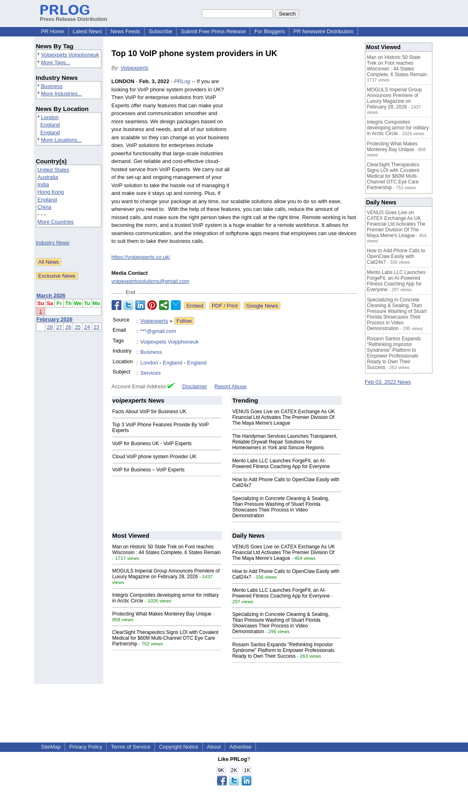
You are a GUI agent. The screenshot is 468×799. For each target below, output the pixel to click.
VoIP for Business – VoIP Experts (148, 470)
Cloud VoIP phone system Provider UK (154, 456)
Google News (262, 306)
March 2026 (50, 295)
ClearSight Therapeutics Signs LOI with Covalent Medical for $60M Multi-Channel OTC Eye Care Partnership (165, 638)
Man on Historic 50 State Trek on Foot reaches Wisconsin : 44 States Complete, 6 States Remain (166, 549)
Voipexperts (134, 68)
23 (96, 327)
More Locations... (61, 140)
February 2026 (54, 319)
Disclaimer (194, 386)
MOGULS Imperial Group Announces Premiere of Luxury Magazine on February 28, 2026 (166, 573)
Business (52, 86)
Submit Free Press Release (213, 31)
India (43, 184)
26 (68, 327)
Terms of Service (130, 747)
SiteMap (51, 747)
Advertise (240, 747)
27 (59, 327)
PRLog (182, 81)
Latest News (87, 31)
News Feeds (125, 31)
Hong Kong (51, 192)
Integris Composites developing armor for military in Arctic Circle (398, 127)
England (50, 125)
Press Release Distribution (73, 16)
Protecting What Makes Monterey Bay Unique (162, 614)
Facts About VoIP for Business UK (149, 411)
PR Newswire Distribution (323, 31)
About (214, 747)
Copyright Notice (178, 747)
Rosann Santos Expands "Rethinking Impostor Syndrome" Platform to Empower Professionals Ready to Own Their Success (283, 650)
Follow (184, 321)
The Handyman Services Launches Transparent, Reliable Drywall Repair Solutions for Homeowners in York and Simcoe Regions (284, 441)
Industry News (52, 243)
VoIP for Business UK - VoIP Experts (152, 443)
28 (50, 327)
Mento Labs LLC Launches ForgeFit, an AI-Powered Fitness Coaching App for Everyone (281, 463)
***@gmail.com (158, 331)
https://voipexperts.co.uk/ (141, 257)
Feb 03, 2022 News (388, 382)
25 (78, 327)
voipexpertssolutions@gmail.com (150, 281)
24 (87, 327)
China (45, 207)
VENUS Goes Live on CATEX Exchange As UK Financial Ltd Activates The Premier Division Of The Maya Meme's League (283, 417)
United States (53, 170)
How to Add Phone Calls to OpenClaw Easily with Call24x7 (396, 256)
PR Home (52, 31)
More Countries (56, 222)
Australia (48, 177)
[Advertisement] (295, 137)
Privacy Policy (85, 747)
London (49, 117)
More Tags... (55, 62)
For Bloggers (269, 31)
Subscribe (160, 31)
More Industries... (61, 94)
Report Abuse (231, 386)
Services (150, 373)
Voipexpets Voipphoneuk (70, 55)
